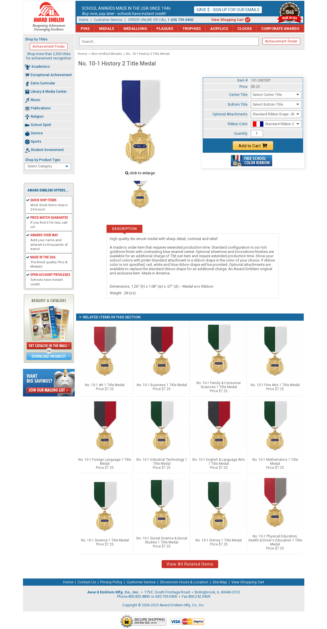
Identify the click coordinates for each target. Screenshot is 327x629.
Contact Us (87, 582)
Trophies (192, 28)
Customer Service (108, 20)
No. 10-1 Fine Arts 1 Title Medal (275, 385)
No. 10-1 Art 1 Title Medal (105, 385)
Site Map (219, 582)
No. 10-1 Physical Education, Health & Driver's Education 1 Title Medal (275, 540)
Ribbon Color (237, 124)
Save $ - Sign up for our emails (228, 9)
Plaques (164, 28)
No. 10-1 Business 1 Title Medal (162, 385)
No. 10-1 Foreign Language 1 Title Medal (104, 462)
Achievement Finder (281, 41)
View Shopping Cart (227, 20)
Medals (106, 28)
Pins (85, 28)
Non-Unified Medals (107, 54)
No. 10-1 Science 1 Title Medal (105, 540)
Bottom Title (237, 104)
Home (83, 20)
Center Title (238, 95)
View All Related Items (190, 564)
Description (124, 229)
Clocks (244, 28)
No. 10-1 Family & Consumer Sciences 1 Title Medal (218, 385)
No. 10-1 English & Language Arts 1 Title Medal (218, 462)
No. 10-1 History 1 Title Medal (219, 540)
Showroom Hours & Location (184, 582)
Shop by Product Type (42, 160)
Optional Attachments (229, 114)
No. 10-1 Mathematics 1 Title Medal (275, 462)
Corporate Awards (280, 28)
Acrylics (219, 28)
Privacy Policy (111, 582)
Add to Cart (253, 145)
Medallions (135, 28)
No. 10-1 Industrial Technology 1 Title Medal (161, 462)
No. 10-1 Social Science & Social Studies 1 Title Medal (161, 540)
